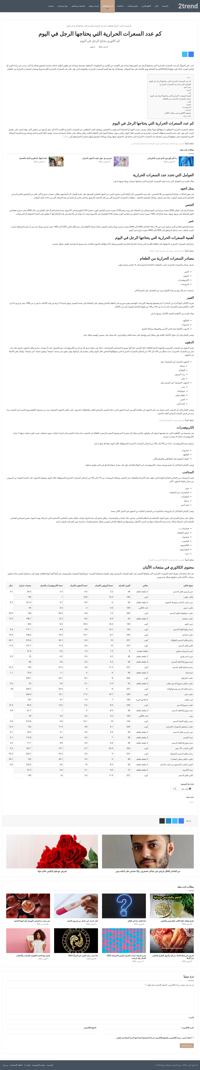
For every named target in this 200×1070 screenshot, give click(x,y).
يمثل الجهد (187, 87)
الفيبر (189, 102)
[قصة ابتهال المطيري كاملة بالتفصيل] (56, 161)
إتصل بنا (27, 1065)
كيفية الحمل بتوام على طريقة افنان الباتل (167, 251)
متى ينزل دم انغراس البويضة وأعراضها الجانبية (32, 921)
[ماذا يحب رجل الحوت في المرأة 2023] (76, 940)
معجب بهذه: (187, 116)
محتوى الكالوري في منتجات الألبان (178, 113)
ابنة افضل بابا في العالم (137, 921)
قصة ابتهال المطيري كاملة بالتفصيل (33, 158)
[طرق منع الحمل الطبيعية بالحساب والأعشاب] (28, 940)
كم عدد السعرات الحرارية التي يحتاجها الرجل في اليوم (170, 81)
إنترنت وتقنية (93, 6)
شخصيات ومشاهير (78, 6)
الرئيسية (165, 6)
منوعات (51, 6)
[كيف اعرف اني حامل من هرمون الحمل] (76, 906)
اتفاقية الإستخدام (16, 1065)
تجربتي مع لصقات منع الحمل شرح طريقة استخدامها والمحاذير (158, 143)
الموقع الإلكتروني (90, 1028)
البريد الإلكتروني (187, 1028)
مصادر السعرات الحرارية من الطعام (177, 99)
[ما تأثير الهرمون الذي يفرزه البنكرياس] (186, 161)
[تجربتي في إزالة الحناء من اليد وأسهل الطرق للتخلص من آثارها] (172, 940)
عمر (189, 93)
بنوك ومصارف (62, 6)
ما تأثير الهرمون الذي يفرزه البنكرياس (162, 158)
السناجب (188, 110)
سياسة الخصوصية (38, 1065)
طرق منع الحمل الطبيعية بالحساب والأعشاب (33, 955)
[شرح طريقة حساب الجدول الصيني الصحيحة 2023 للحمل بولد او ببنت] (124, 940)
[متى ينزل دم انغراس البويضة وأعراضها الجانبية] (28, 906)
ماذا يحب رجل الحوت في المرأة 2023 (83, 955)
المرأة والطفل (107, 6)
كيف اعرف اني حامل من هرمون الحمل (82, 921)
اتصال (66, 136)
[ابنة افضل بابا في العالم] (124, 906)
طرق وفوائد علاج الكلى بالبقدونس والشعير (177, 921)
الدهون (188, 105)
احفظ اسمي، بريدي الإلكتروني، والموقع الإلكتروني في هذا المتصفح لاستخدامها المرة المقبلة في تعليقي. (154, 1038)
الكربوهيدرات (186, 107)
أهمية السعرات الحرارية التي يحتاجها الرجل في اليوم (170, 96)
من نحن (5, 1065)
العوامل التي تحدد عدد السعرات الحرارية (175, 84)
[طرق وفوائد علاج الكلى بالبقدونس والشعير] (172, 906)
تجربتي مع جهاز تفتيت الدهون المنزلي (97, 158)
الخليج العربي (146, 6)
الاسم (191, 1018)
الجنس (188, 90)
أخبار (156, 6)
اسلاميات (120, 6)
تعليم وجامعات (132, 6)
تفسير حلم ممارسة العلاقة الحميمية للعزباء (166, 560)
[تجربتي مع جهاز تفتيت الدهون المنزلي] (121, 161)
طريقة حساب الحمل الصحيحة (171, 420)
